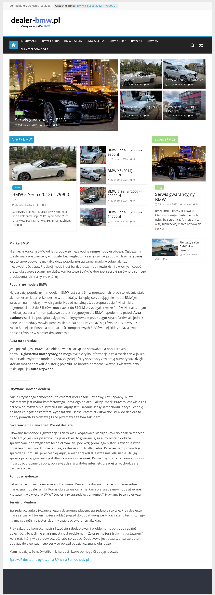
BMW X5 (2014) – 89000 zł (184, 80)
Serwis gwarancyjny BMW (40, 120)
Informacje (28, 41)
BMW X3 (136, 41)
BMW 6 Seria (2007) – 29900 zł (125, 192)
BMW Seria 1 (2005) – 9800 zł (141, 109)
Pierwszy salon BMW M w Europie (189, 245)
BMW (17, 186)
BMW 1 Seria (51, 41)
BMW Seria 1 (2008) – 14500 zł (181, 109)
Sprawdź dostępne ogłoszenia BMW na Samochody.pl (49, 558)
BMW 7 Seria (117, 41)
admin (47, 125)
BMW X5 (152, 41)
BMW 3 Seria (73, 41)
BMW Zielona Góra (34, 49)
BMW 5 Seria (95, 41)
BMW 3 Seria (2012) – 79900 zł (96, 5)
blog (19, 113)
